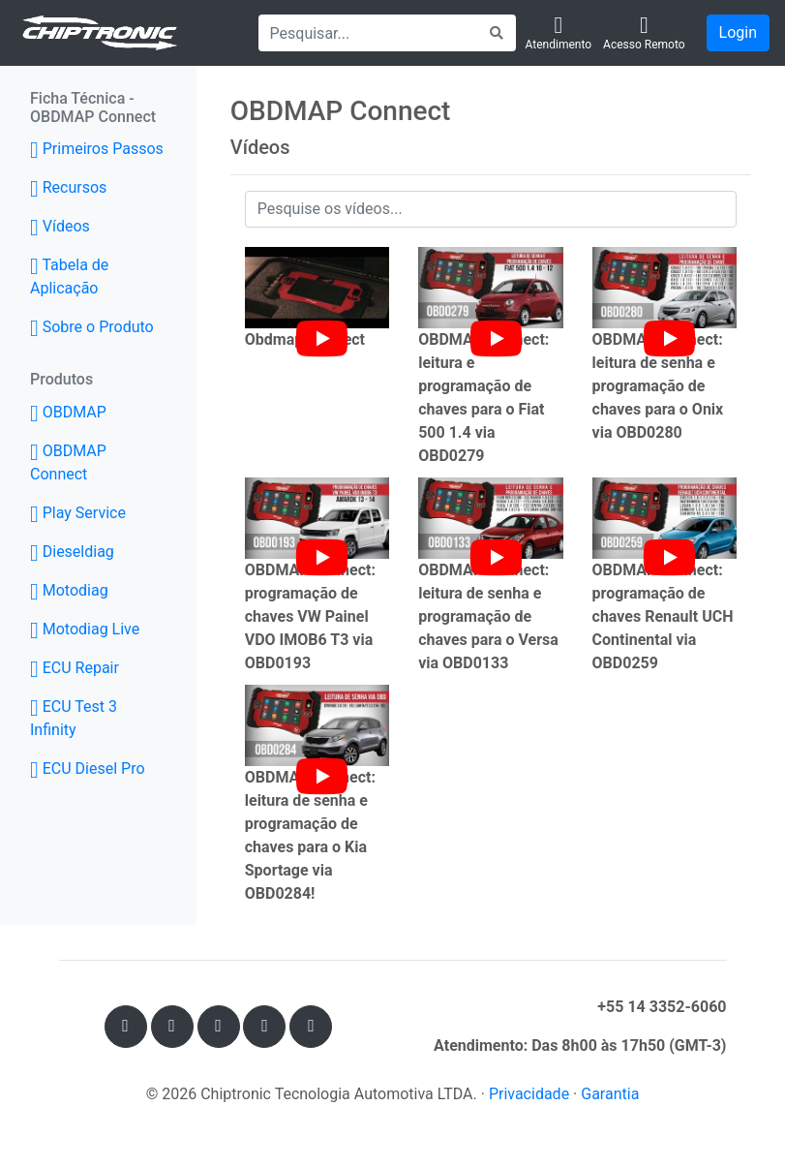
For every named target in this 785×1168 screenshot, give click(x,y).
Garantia (610, 1094)
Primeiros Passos (97, 148)
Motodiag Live (84, 629)
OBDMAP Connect (68, 462)
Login (738, 32)
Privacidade (529, 1094)
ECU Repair (74, 668)
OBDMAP (97, 410)
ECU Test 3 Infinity (73, 718)
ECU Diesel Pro (87, 768)
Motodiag (69, 590)
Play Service (78, 513)
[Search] (368, 33)
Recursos (68, 187)
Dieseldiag (72, 551)
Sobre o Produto (92, 327)
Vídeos (60, 226)
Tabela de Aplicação (69, 276)
